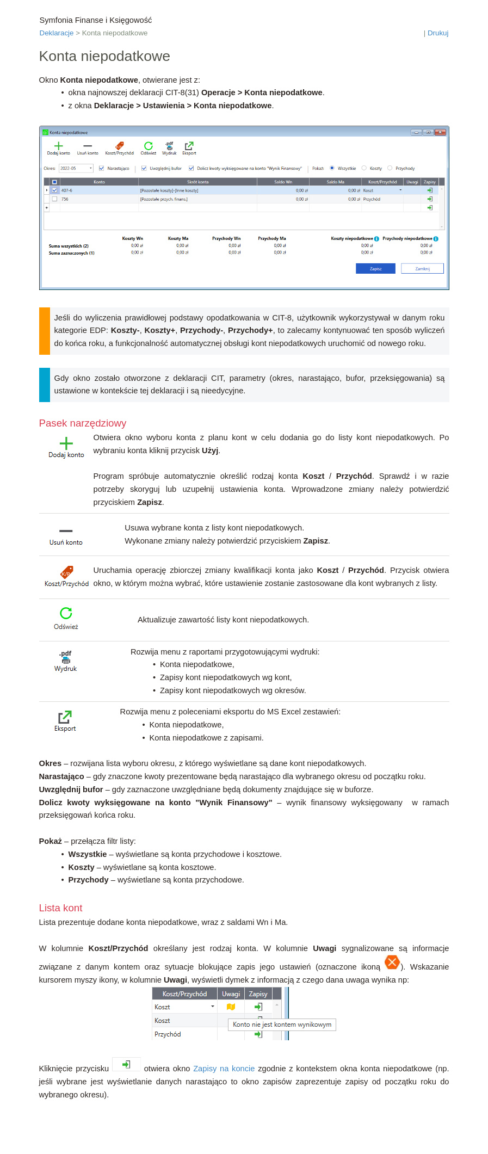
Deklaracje (57, 33)
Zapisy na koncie (224, 1068)
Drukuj (438, 33)
